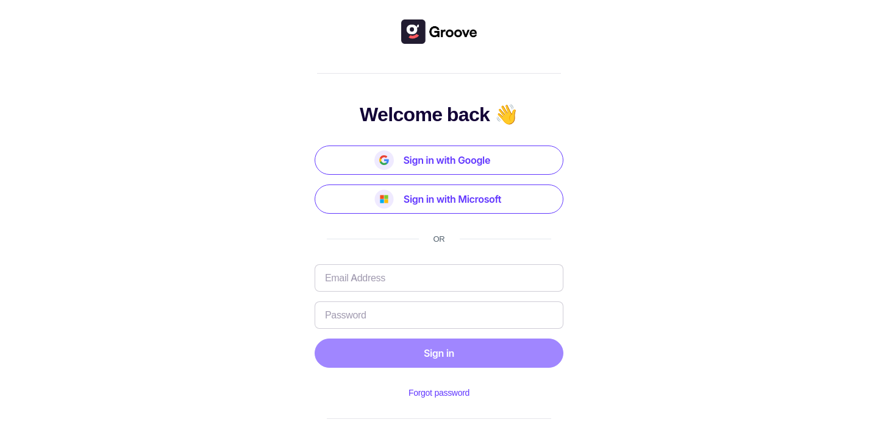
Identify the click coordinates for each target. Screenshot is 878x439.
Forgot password (439, 392)
